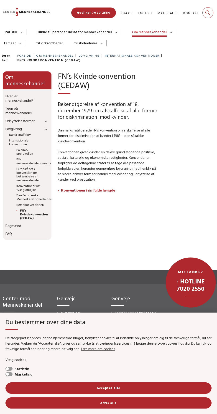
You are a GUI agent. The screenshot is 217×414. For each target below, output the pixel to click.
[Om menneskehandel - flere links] (171, 32)
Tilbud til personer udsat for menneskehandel (74, 32)
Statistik (10, 32)
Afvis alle (108, 403)
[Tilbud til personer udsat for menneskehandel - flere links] (116, 32)
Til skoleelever (85, 43)
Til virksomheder (49, 43)
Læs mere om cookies (98, 348)
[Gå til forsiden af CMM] (25, 13)
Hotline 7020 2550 (191, 285)
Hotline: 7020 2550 (93, 12)
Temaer (10, 43)
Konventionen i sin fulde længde (88, 190)
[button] (44, 121)
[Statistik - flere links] (21, 32)
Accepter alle (108, 388)
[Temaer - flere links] (20, 43)
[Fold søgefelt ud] (207, 12)
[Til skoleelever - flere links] (102, 43)
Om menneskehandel (149, 32)
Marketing (24, 374)
